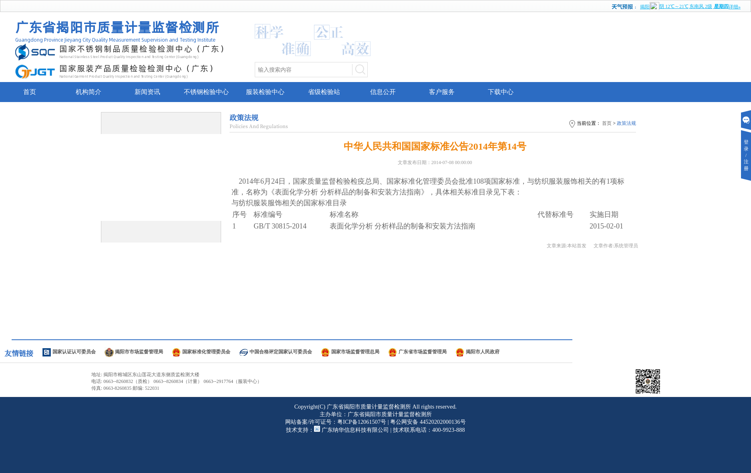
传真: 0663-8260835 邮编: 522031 (125, 388)
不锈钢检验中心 (206, 91)
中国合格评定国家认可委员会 (281, 352)
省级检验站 (324, 91)
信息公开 (383, 91)
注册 (746, 168)
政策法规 (244, 117)
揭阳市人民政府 (482, 352)
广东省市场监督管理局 (423, 352)
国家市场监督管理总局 (355, 352)
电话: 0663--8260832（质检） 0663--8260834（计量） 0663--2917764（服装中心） (176, 381)
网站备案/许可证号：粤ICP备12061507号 (335, 422)
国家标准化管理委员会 (206, 352)
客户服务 (442, 91)
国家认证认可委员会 (74, 352)
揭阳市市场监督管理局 (139, 352)
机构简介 (88, 91)
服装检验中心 (265, 91)
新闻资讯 (147, 91)
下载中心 (500, 91)
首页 (29, 91)
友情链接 (18, 353)
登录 (746, 142)
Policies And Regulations (259, 125)
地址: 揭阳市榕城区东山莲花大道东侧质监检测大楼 (145, 374)
